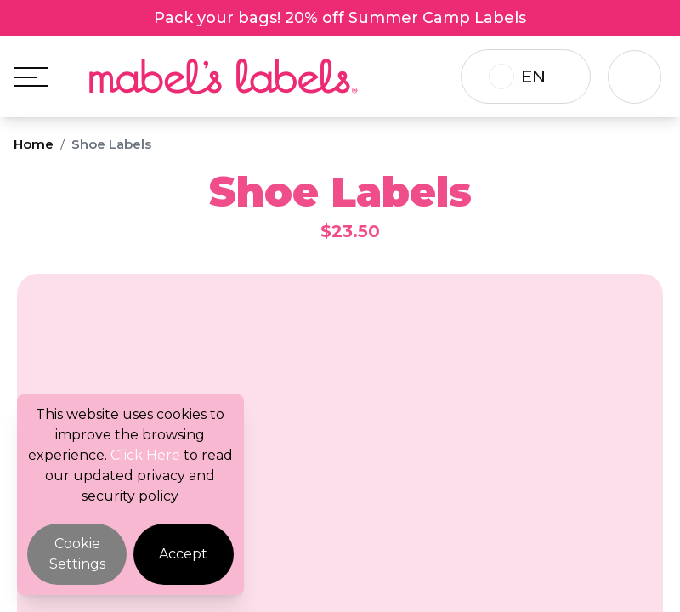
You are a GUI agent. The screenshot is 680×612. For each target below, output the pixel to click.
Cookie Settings (77, 554)
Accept (183, 554)
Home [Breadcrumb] (34, 144)
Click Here (145, 455)
